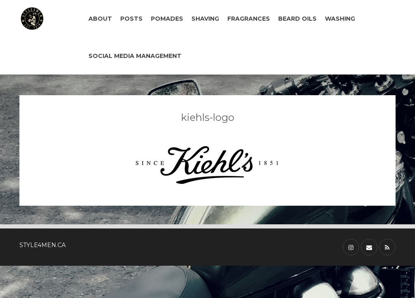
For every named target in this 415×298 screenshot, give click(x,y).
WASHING (340, 18)
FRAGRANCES (248, 18)
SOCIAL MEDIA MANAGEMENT (134, 56)
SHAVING (205, 18)
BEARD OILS (297, 18)
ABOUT (100, 18)
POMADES (167, 18)
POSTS (131, 18)
